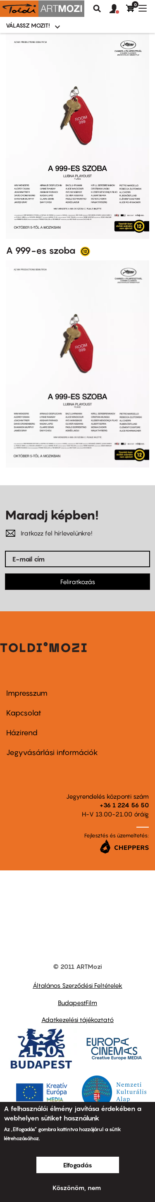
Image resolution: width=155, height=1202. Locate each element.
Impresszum (27, 693)
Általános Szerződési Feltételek (77, 985)
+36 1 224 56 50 (124, 805)
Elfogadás (77, 1165)
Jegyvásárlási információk (52, 752)
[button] (118, 9)
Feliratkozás (77, 581)
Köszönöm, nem (76, 1187)
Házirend (22, 732)
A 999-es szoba (42, 250)
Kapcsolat (23, 713)
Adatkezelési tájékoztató (77, 1019)
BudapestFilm (77, 1002)
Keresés (97, 9)
